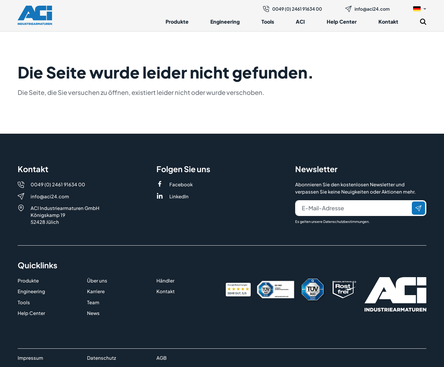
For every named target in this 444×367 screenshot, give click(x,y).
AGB (161, 358)
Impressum (30, 358)
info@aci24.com (367, 9)
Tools (267, 21)
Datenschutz (101, 358)
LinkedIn (179, 196)
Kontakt (388, 21)
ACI (300, 21)
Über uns (97, 280)
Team (93, 302)
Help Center (342, 21)
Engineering (225, 21)
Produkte (177, 21)
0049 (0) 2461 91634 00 (292, 9)
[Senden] (418, 208)
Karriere (96, 291)
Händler (165, 280)
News (93, 313)
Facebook (181, 184)
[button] (419, 8)
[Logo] (35, 15)
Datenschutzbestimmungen (346, 221)
